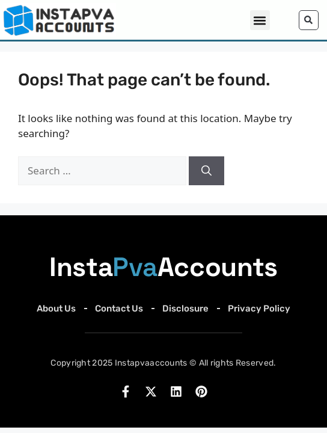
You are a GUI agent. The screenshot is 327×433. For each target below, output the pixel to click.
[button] (260, 20)
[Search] (206, 172)
